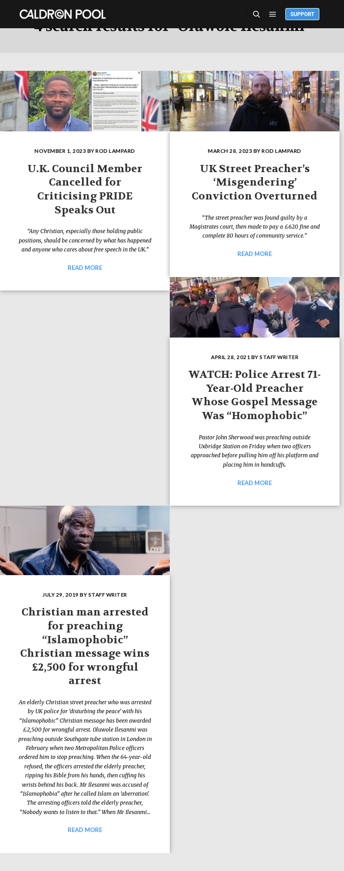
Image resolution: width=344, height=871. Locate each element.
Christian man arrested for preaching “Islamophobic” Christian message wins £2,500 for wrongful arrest (85, 646)
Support (302, 14)
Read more (85, 267)
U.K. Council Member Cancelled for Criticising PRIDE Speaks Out (84, 189)
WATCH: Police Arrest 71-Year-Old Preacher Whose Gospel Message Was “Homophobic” (255, 395)
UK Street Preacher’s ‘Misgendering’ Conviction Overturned (255, 182)
